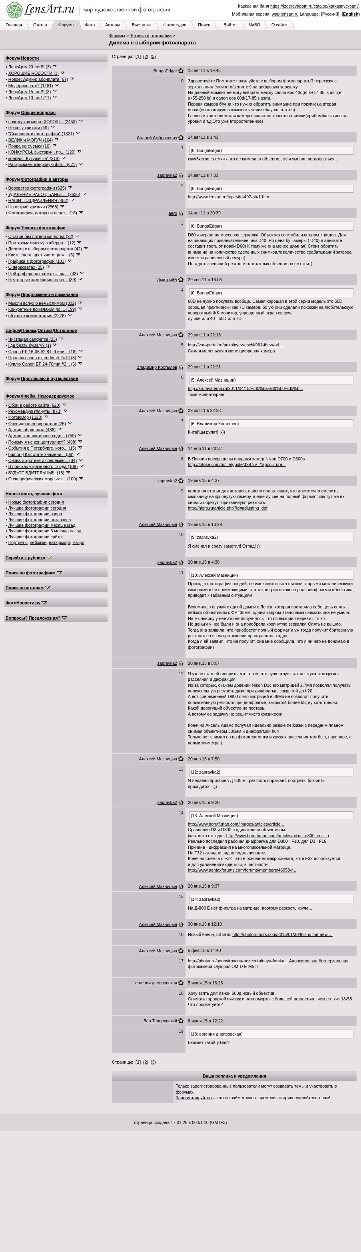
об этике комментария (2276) (37, 315)
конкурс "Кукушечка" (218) (34, 158)
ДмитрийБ (167, 279)
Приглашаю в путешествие (49, 378)
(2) (145, 56)
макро (78, 542)
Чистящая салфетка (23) (32, 339)
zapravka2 (167, 175)
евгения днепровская (156, 982)
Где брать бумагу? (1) (29, 345)
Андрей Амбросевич (157, 137)
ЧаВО (254, 24)
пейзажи (38, 542)
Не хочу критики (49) (28, 127)
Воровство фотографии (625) (37, 188)
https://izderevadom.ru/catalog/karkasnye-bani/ (314, 6)
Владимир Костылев (157, 367)
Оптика (45, 330)
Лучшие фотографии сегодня (37, 508)
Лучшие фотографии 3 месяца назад (45, 530)
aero (173, 213)
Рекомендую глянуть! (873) (35, 411)
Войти (229, 24)
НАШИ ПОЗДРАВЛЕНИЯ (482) (38, 200)
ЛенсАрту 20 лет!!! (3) (29, 66)
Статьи (40, 24)
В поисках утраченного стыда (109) (43, 466)
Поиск (204, 24)
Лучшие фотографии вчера (35, 513)
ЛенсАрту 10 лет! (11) (29, 97)
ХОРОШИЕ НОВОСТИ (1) (33, 73)
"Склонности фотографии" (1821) (41, 133)
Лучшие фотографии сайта (35, 536)
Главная (14, 24)
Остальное (65, 330)
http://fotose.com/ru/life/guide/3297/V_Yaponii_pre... (236, 464)
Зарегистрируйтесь (195, 1097)
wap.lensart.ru (285, 14)
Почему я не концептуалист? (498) (42, 442)
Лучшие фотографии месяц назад (42, 525)
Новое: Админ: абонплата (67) (38, 79)
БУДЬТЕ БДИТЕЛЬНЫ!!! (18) (36, 472)
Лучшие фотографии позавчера (39, 519)
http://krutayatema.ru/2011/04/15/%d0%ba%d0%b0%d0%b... (245, 388)
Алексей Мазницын (158, 334)
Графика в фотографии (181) (37, 261)
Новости (30, 58)
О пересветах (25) (26, 267)
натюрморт (59, 542)
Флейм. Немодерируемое (47, 396)
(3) (153, 56)
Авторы (112, 24)
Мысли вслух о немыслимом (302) (42, 303)
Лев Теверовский (160, 1020)
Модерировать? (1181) (30, 85)
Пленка (28, 330)
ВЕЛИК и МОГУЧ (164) (30, 140)
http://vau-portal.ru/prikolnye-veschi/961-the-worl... (235, 344)
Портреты (18, 542)
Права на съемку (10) (29, 146)
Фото (90, 24)
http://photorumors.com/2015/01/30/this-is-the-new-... (282, 934)
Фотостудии (174, 24)
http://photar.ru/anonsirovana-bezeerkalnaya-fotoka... (238, 960)
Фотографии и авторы (44, 179)
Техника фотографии (151, 35)
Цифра (13, 330)
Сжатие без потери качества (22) (41, 236)
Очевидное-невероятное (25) (37, 423)
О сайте (279, 24)
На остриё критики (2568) (33, 206)
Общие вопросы (38, 112)
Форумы (66, 24)
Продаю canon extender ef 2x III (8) (42, 357)
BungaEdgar (165, 70)
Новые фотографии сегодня (36, 502)
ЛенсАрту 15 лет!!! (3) (29, 91)
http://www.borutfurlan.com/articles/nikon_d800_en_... (277, 835)
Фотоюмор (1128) (25, 417)
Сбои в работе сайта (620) (34, 405)
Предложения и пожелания (49, 294)
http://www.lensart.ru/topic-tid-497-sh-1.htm (228, 196)
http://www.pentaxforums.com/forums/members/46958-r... (242, 870)
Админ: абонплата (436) (32, 429)
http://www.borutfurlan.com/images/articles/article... (236, 824)
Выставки (141, 24)
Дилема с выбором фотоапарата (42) (45, 248)
